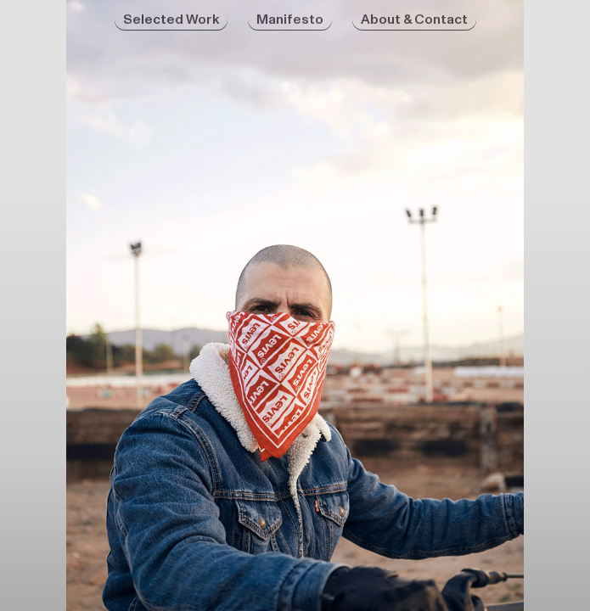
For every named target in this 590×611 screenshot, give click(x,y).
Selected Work (171, 19)
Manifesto (289, 19)
